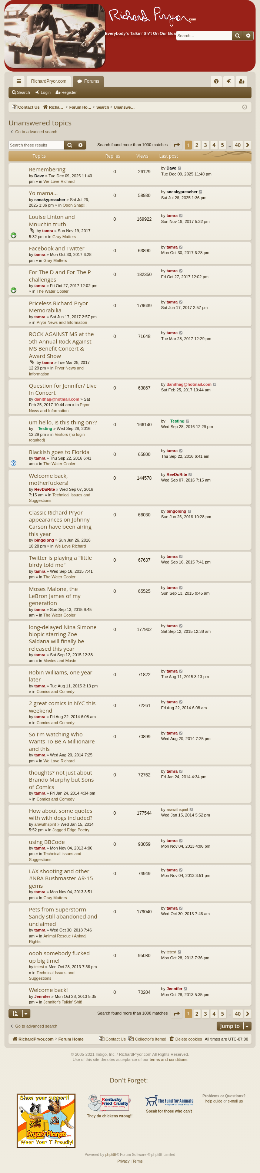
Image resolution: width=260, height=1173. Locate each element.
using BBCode (47, 841)
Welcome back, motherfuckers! (49, 479)
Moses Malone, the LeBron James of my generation (54, 596)
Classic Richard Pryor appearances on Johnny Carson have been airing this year (60, 523)
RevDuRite (44, 489)
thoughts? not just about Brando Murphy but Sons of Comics (61, 780)
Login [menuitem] (230, 83)
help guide (213, 1101)
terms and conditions (168, 1059)
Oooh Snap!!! (75, 205)
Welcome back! (48, 989)
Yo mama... (43, 193)
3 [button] (205, 144)
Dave (39, 176)
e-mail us (235, 1101)
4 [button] (214, 144)
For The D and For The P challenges (60, 275)
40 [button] (238, 144)
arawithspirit (45, 824)
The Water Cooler (53, 291)
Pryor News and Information (62, 322)
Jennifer (42, 996)
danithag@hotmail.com (56, 399)
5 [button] (222, 144)
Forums (91, 81)
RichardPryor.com (48, 81)
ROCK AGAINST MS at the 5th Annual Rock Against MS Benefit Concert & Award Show (61, 344)
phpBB (110, 1155)
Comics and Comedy (55, 691)
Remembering (47, 169)
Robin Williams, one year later (60, 675)
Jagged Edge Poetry (71, 830)
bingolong (44, 540)
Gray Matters (64, 236)
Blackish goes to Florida (59, 452)
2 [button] (197, 144)
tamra (47, 231)
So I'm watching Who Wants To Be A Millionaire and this (62, 741)
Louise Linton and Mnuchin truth (52, 220)
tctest (39, 967)
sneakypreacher (50, 199)
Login (46, 92)
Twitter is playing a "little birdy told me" (60, 561)
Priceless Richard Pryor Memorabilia (58, 306)
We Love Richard (58, 181)
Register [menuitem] (243, 83)
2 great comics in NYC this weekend (62, 706)
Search (23, 92)
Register (69, 92)
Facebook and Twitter (56, 248)
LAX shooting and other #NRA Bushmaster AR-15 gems (61, 878)
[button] (176, 145)
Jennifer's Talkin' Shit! (62, 1002)
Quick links (20, 83)
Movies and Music (59, 660)
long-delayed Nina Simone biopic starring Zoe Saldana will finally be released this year (63, 637)
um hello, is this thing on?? (63, 422)
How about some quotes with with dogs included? (61, 814)
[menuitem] (203, 81)
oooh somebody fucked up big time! (59, 956)
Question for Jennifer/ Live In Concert (63, 389)
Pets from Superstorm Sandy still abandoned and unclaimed (63, 916)
